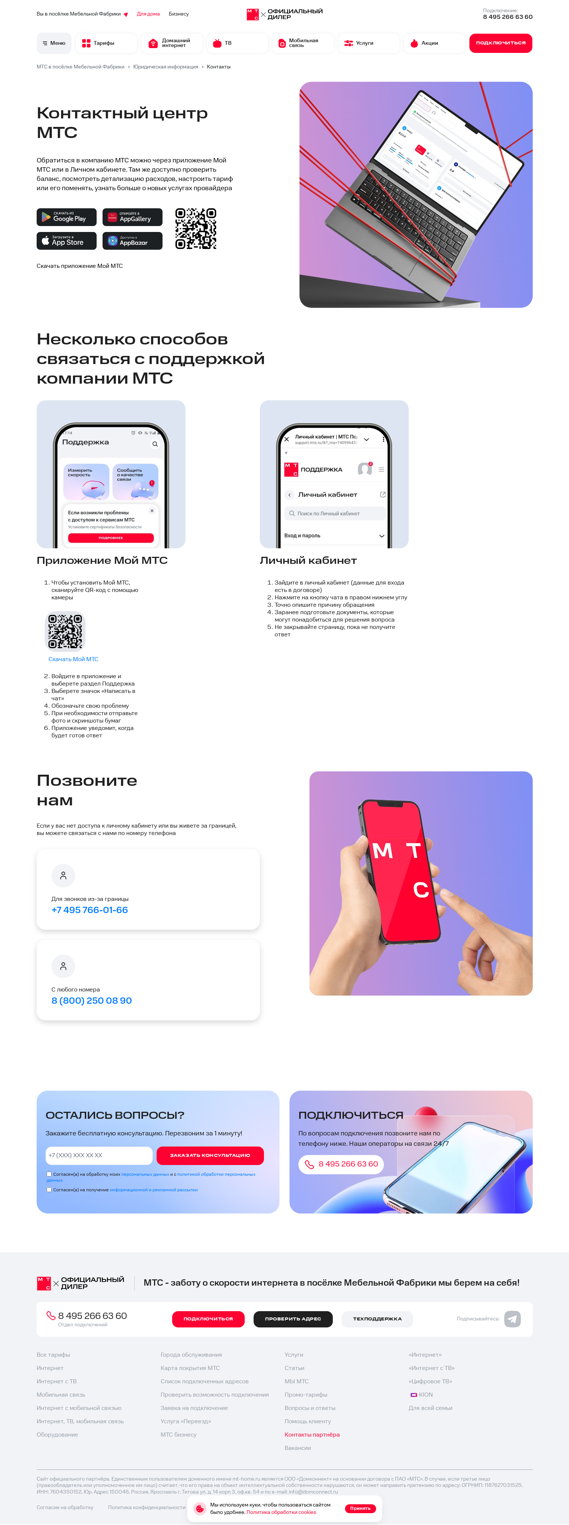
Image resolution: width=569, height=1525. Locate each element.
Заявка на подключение (194, 1408)
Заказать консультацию (210, 1155)
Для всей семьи (430, 1408)
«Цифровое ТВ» (430, 1381)
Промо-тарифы (306, 1394)
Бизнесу (179, 14)
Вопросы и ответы (310, 1408)
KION (422, 1394)
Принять (360, 1508)
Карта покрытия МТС (190, 1368)
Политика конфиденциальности (146, 1508)
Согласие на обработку (65, 1508)
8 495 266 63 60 (508, 17)
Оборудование (57, 1434)
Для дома (148, 14)
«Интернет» (425, 1355)
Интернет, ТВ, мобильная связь (80, 1421)
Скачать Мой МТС (73, 659)
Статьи (294, 1368)
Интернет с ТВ (57, 1381)
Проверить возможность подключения (215, 1394)
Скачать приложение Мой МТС (80, 266)
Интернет (50, 1368)
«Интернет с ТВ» (432, 1368)
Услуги (294, 1355)
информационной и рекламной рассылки (154, 1190)
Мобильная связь (61, 1394)
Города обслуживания (191, 1355)
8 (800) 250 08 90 (91, 1001)
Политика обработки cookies (281, 1512)
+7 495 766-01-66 (89, 910)
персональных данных (145, 1174)
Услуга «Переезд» (186, 1421)
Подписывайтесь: (489, 1319)
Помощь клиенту (308, 1421)
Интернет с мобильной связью (79, 1408)
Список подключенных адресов (205, 1381)
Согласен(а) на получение (125, 1190)
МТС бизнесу (179, 1434)
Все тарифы (53, 1355)
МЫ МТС (297, 1381)
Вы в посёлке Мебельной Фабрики (82, 14)
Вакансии (298, 1448)
